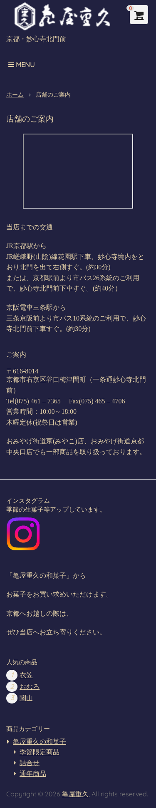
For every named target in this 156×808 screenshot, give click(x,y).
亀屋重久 (75, 794)
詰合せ (30, 762)
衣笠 (26, 675)
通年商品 (33, 773)
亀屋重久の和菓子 (39, 741)
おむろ (30, 686)
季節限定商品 (39, 752)
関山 (26, 697)
